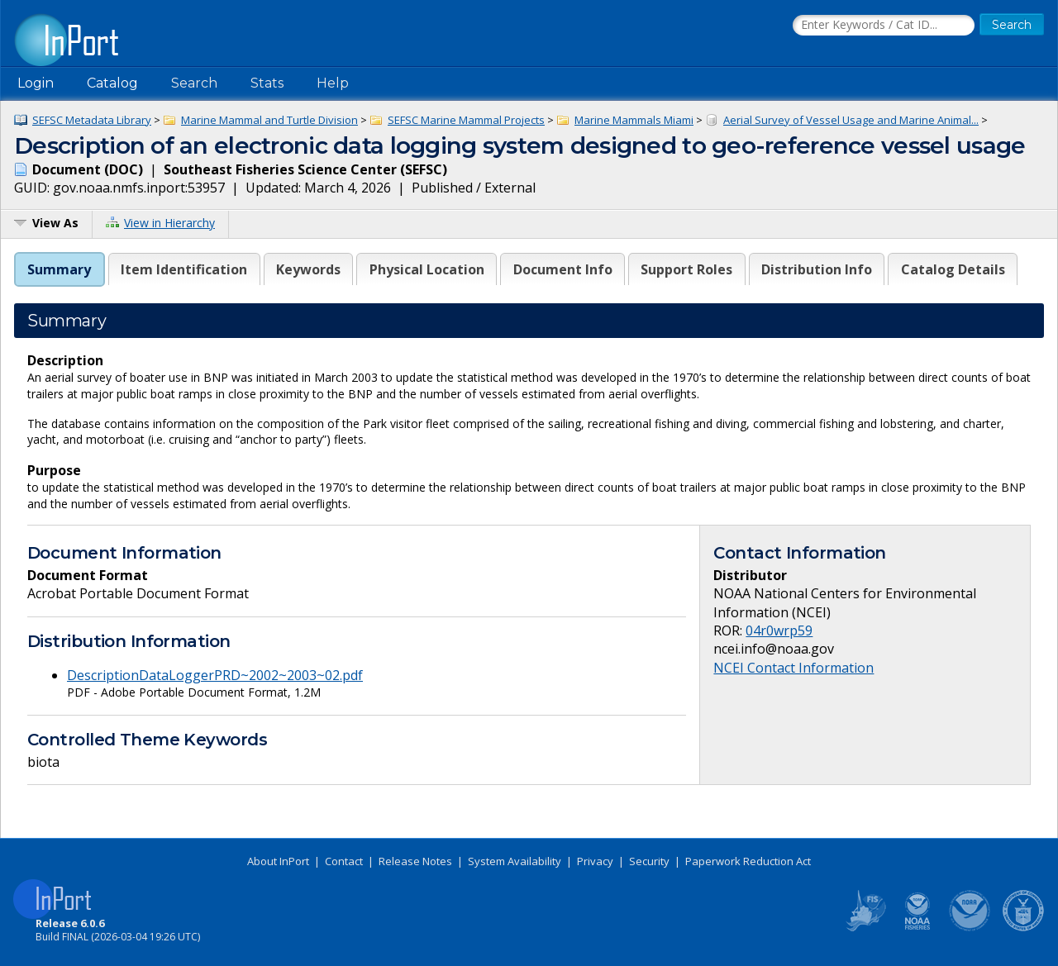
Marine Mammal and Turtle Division (269, 119)
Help (333, 83)
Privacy (595, 861)
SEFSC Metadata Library (91, 119)
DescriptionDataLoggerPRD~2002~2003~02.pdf (215, 675)
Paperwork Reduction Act (748, 861)
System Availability (514, 861)
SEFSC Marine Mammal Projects (466, 119)
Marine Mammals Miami (633, 119)
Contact (344, 861)
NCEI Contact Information (793, 668)
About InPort (278, 861)
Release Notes (415, 861)
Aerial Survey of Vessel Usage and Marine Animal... (851, 119)
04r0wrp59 (779, 630)
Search (194, 83)
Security (649, 861)
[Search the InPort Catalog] (884, 25)
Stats (267, 83)
